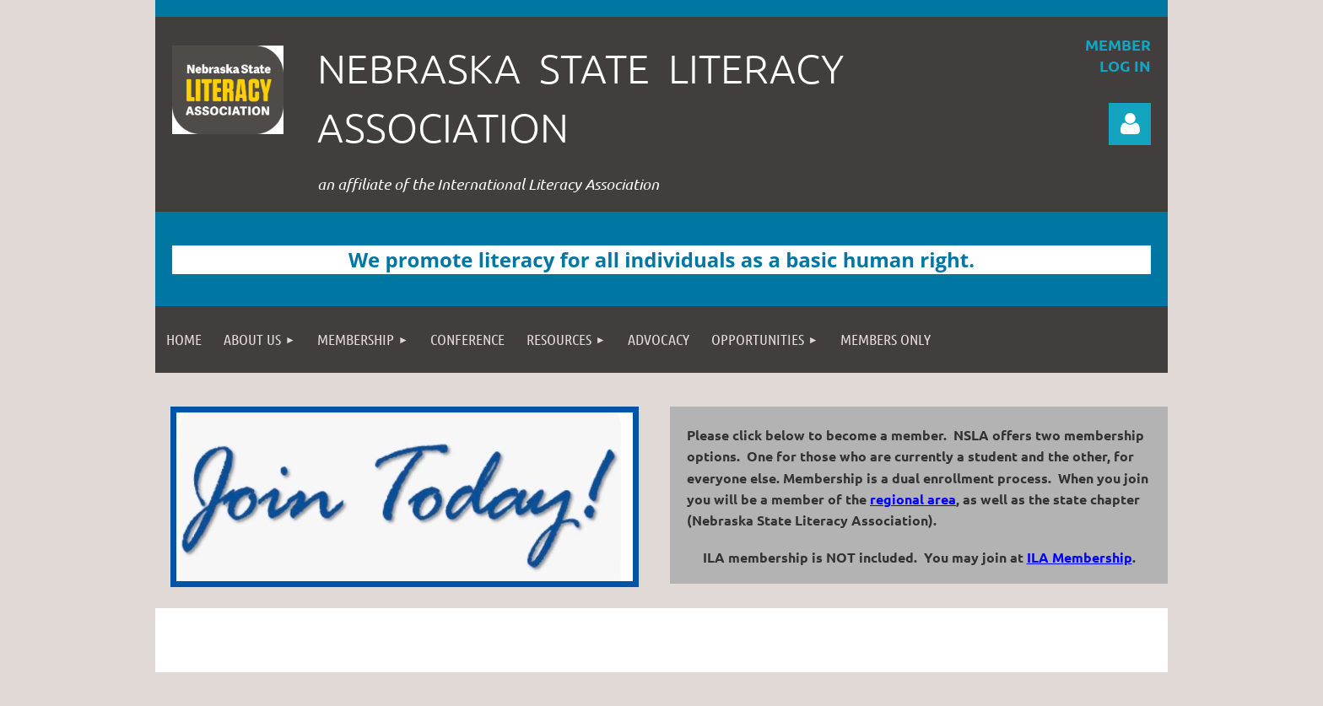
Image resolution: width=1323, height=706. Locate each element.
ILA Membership (1079, 557)
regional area (913, 499)
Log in (1130, 124)
